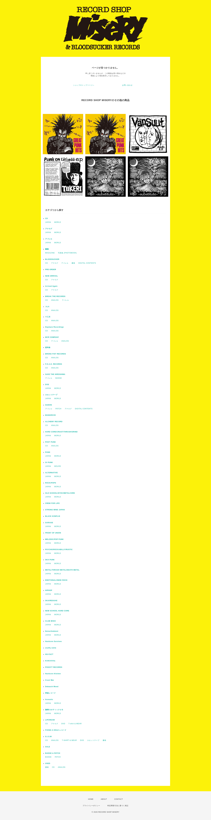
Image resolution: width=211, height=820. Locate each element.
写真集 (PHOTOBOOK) (67, 253)
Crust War (49, 680)
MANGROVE (50, 415)
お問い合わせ (127, 85)
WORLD (57, 222)
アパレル (48, 239)
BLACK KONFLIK (52, 516)
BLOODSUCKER (52, 259)
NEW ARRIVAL (51, 276)
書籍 (47, 249)
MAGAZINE (50, 253)
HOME (90, 799)
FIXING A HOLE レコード (55, 730)
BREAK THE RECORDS (55, 296)
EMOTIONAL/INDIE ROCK (56, 580)
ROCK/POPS (50, 483)
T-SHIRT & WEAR (69, 740)
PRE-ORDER (50, 269)
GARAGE (49, 523)
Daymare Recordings (54, 327)
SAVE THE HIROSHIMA (55, 374)
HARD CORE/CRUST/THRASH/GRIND (61, 432)
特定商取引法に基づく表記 (117, 806)
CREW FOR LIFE (52, 503)
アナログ (48, 229)
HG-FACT (49, 654)
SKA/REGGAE (51, 601)
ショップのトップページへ (83, 85)
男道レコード (50, 693)
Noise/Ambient (51, 631)
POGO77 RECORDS (53, 667)
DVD (47, 384)
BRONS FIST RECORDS (55, 354)
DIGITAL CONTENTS (87, 263)
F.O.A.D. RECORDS (53, 364)
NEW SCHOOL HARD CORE (57, 611)
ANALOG (55, 300)
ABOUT (104, 799)
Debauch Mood (51, 687)
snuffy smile (50, 648)
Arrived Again (51, 286)
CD (46, 218)
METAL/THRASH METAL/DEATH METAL (62, 570)
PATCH (58, 409)
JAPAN (48, 222)
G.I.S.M (48, 737)
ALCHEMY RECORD (53, 422)
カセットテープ (51, 395)
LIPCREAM (50, 720)
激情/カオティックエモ (54, 710)
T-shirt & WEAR (75, 724)
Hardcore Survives (53, 641)
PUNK (47, 452)
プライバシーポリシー (91, 806)
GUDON (48, 405)
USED (47, 763)
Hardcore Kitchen (53, 674)
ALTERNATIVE (51, 473)
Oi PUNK (49, 462)
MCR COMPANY (52, 337)
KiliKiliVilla (50, 661)
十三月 (47, 317)
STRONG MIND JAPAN (55, 510)
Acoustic (49, 699)
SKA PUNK (50, 560)
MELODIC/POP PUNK (54, 539)
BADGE (58, 378)
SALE (47, 747)
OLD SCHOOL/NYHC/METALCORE (60, 493)
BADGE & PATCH (52, 753)
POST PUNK (50, 442)
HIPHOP (48, 590)
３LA (47, 307)
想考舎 (47, 347)
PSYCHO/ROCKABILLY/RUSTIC (59, 549)
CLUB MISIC (50, 621)
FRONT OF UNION (53, 533)
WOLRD (57, 466)
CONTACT (118, 799)
